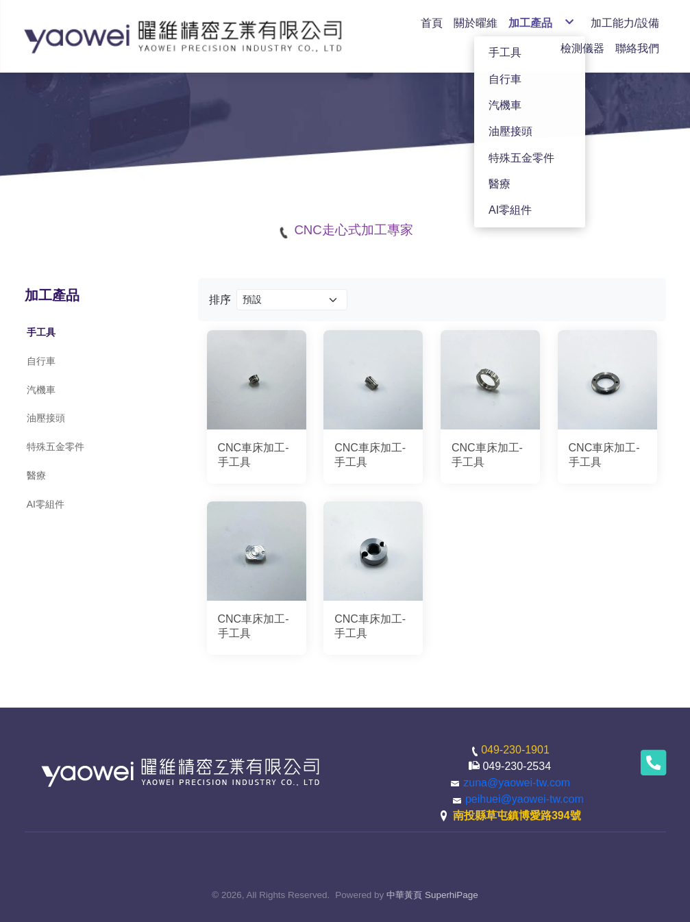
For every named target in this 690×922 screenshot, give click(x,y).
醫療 (36, 475)
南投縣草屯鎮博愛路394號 (517, 815)
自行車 (41, 361)
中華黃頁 (404, 895)
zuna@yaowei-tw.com (516, 782)
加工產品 (52, 295)
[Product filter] (292, 299)
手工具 (41, 332)
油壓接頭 (46, 417)
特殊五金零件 (55, 446)
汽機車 (41, 389)
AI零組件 (45, 504)
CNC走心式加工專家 (353, 230)
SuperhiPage (451, 895)
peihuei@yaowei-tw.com (524, 799)
